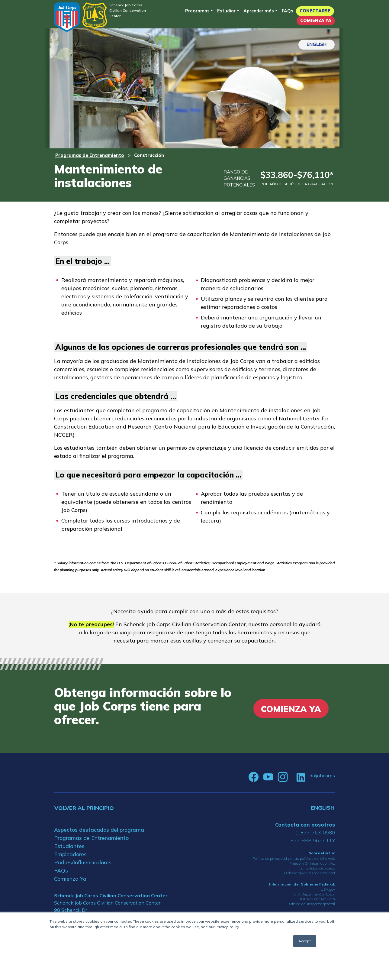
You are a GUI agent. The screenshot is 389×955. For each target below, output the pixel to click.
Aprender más (258, 11)
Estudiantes (69, 846)
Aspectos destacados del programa (99, 829)
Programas (197, 11)
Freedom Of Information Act (312, 863)
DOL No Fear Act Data (316, 899)
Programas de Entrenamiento (89, 155)
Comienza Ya (315, 20)
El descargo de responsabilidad (309, 873)
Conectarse (315, 11)
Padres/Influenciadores (82, 862)
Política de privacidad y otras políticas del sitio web (294, 858)
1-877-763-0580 (315, 832)
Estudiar (226, 11)
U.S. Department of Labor (314, 894)
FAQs (287, 11)
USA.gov (328, 889)
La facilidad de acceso (317, 868)
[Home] (67, 17)
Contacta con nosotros (305, 824)
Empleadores (70, 854)
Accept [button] (304, 941)
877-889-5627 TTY (313, 840)
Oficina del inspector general (312, 904)
